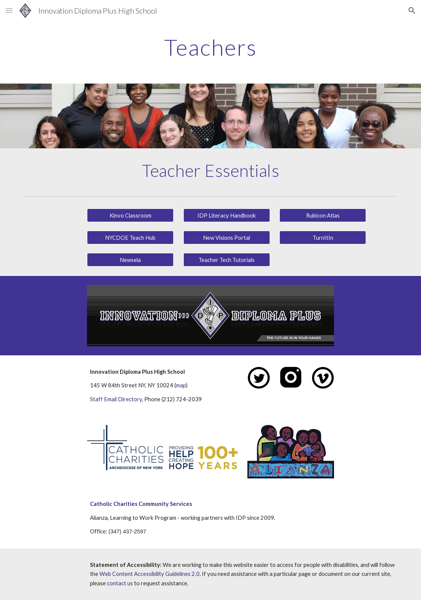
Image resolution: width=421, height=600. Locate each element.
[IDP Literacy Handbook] (227, 215)
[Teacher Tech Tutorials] (227, 259)
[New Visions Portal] (227, 237)
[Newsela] (130, 259)
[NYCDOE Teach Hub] (130, 237)
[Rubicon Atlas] (323, 215)
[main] (210, 47)
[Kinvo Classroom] (130, 215)
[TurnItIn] (323, 237)
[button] (9, 10)
